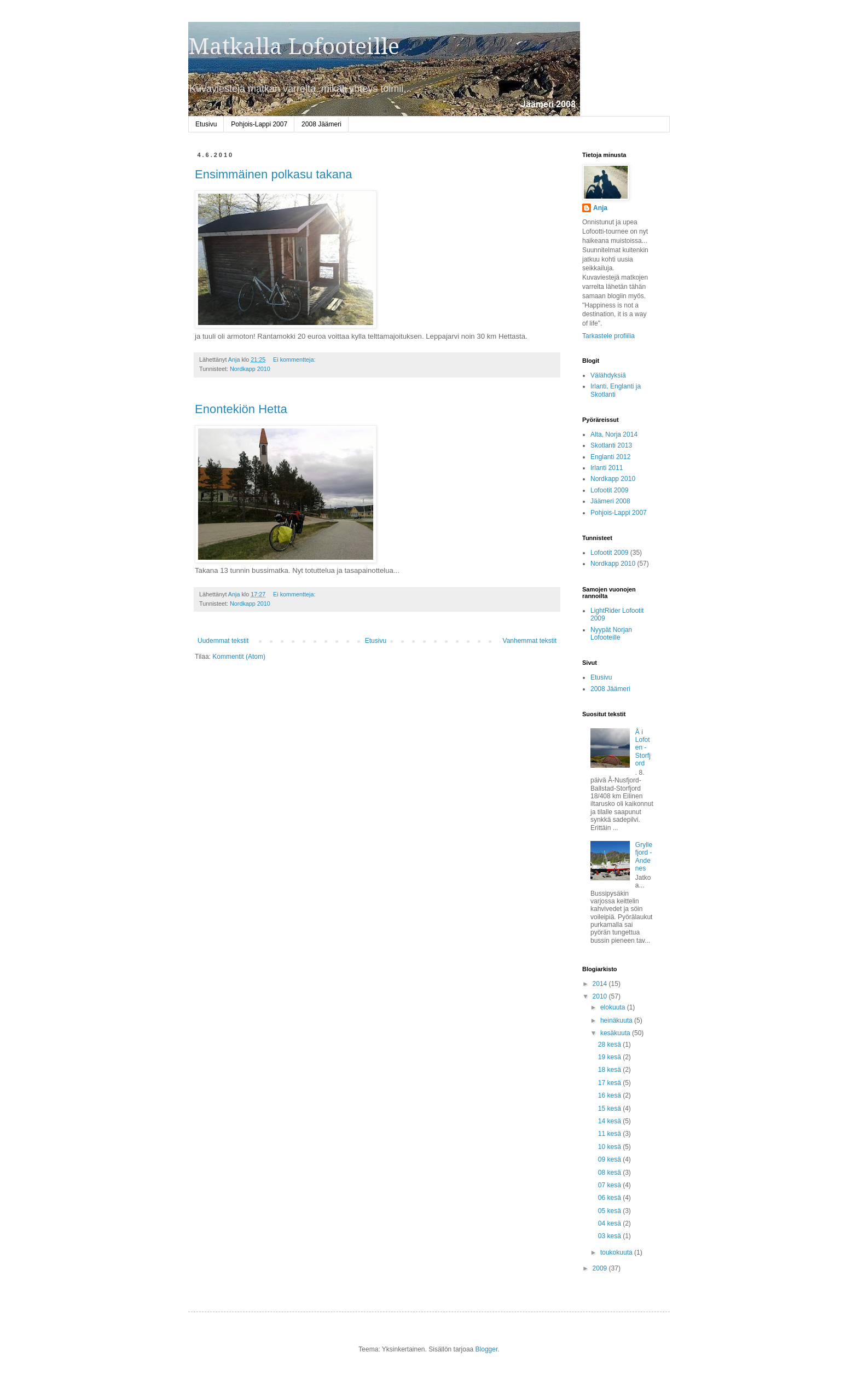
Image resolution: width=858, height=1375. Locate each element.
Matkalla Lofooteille (293, 47)
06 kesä (610, 1198)
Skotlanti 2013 (611, 445)
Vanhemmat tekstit (529, 641)
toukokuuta (617, 1252)
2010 (601, 996)
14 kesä (610, 1121)
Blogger (487, 1349)
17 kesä (610, 1083)
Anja (600, 208)
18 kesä (610, 1070)
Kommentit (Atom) (238, 656)
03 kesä (610, 1236)
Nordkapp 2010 (250, 368)
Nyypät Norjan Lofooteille (611, 633)
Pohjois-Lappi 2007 (259, 124)
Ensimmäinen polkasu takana (273, 174)
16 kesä (610, 1095)
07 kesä (610, 1185)
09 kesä (610, 1159)
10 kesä (610, 1147)
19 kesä (610, 1057)
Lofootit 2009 (609, 490)
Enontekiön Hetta (241, 409)
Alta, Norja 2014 (613, 434)
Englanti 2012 (610, 457)
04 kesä (610, 1223)
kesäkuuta (616, 1033)
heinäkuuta (617, 1020)
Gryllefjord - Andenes (643, 856)
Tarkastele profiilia (608, 336)
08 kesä (610, 1172)
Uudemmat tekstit (223, 641)
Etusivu (206, 124)
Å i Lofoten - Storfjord (643, 748)
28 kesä (610, 1044)
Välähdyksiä (608, 375)
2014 (601, 984)
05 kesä (610, 1211)
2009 (601, 1268)
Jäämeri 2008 (610, 501)
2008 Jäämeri (321, 124)
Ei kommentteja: (295, 359)
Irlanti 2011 (606, 468)
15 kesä (610, 1108)
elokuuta (613, 1007)
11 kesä (610, 1134)
